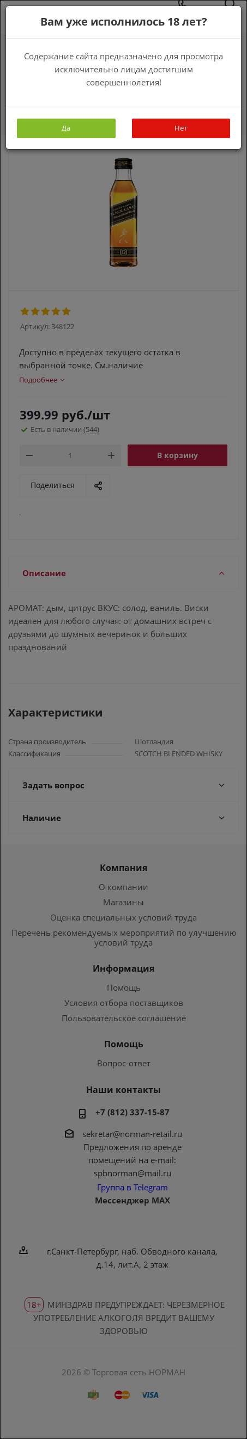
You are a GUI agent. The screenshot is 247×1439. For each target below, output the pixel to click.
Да (66, 128)
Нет (180, 128)
